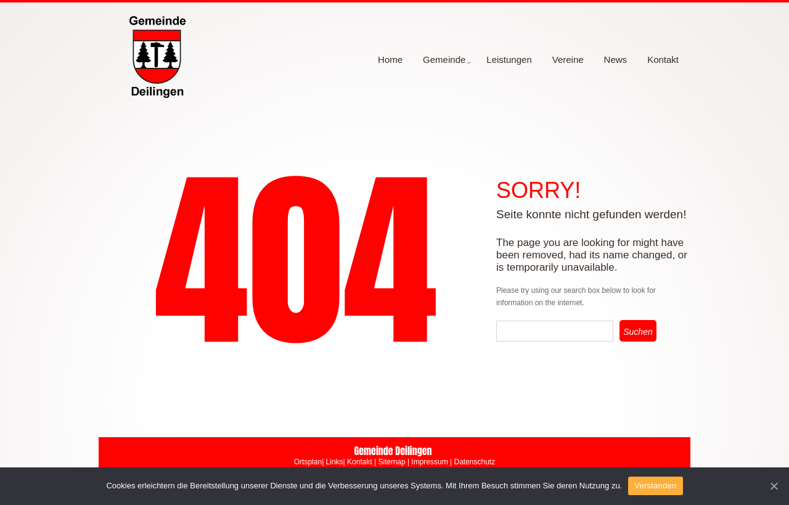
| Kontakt (357, 462)
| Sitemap (389, 462)
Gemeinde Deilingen (392, 451)
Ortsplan (308, 462)
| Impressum (427, 462)
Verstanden (655, 485)
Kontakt (663, 59)
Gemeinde (442, 63)
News (616, 59)
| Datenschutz (472, 462)
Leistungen (508, 59)
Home (390, 59)
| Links (332, 462)
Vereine (568, 59)
